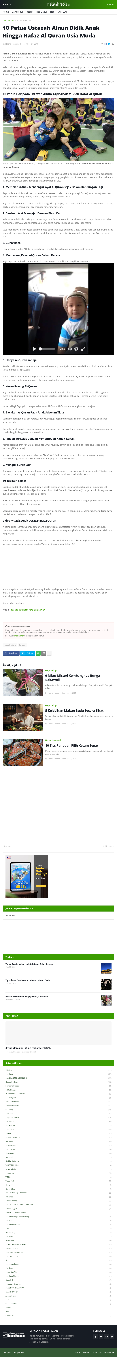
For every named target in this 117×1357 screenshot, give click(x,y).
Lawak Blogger (58, 1208)
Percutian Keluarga (58, 1284)
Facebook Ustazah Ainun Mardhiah (27, 609)
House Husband (24, 20)
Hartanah (58, 1157)
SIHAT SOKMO (58, 1304)
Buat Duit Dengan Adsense (58, 1193)
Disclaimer (19, 635)
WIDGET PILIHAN (58, 1165)
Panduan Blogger (58, 1276)
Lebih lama (108, 846)
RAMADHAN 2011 (58, 1292)
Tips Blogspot (58, 1145)
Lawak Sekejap (58, 1200)
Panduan (22, 645)
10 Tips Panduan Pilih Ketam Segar (71, 745)
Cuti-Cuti (62, 11)
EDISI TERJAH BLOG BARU (58, 1212)
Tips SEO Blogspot (58, 1137)
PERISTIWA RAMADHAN (58, 1288)
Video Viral (58, 1315)
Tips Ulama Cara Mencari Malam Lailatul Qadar (27, 980)
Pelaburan (58, 1173)
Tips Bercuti (58, 1125)
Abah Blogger (58, 1296)
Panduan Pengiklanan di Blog (58, 1216)
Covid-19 (58, 1185)
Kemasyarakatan (58, 1264)
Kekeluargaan (58, 1098)
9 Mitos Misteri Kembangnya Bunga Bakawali (72, 677)
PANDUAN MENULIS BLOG (58, 1078)
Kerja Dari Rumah (58, 1117)
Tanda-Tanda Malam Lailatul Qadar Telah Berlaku (29, 964)
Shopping (58, 1109)
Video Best (58, 1181)
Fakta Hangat (58, 1090)
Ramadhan (58, 1129)
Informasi (58, 1197)
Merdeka (58, 1268)
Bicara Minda (58, 1169)
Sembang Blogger (58, 1086)
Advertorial (58, 1121)
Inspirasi (58, 1220)
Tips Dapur (41, 11)
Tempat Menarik (58, 1105)
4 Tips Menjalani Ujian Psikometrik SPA (27, 1048)
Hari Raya (58, 1141)
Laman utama (9, 20)
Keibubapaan (58, 1149)
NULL (58, 1260)
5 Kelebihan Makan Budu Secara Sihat (74, 710)
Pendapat (58, 1236)
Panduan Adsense (58, 1224)
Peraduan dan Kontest (58, 1252)
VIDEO (58, 1177)
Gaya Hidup (18, 11)
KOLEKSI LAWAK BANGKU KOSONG (58, 1204)
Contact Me (109, 1352)
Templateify (18, 1352)
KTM (58, 1300)
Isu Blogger (58, 1240)
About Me (97, 1352)
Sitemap (86, 1352)
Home (6, 11)
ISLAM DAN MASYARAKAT (58, 1244)
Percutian (58, 1113)
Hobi (52, 11)
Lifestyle (58, 1070)
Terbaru (7, 846)
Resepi (30, 11)
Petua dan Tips (58, 1272)
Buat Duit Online (58, 1101)
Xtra (58, 1228)
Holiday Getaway (58, 1161)
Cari (109, 4)
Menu (8, 4)
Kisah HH (58, 1280)
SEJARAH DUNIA (58, 1248)
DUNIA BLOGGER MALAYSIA (58, 1094)
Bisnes (58, 1307)
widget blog (58, 1232)
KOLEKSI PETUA (58, 1256)
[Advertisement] (58, 807)
